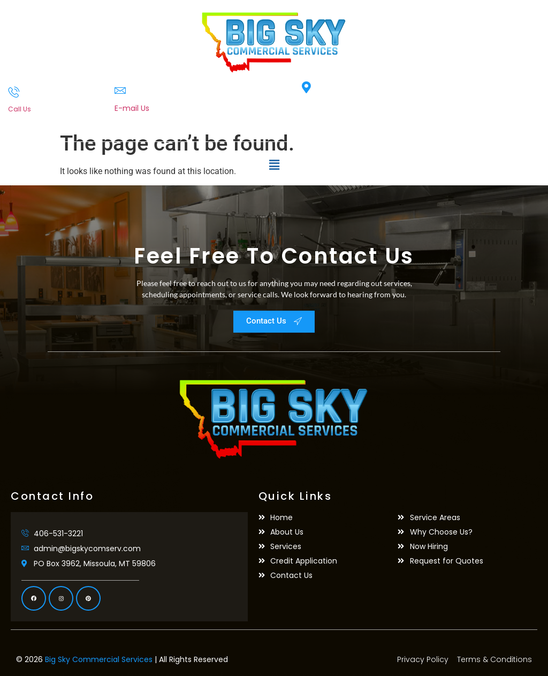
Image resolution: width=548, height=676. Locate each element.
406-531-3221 (30, 118)
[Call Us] (13, 91)
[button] (274, 165)
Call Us (19, 109)
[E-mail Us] (120, 90)
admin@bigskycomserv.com (168, 119)
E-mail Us (132, 108)
